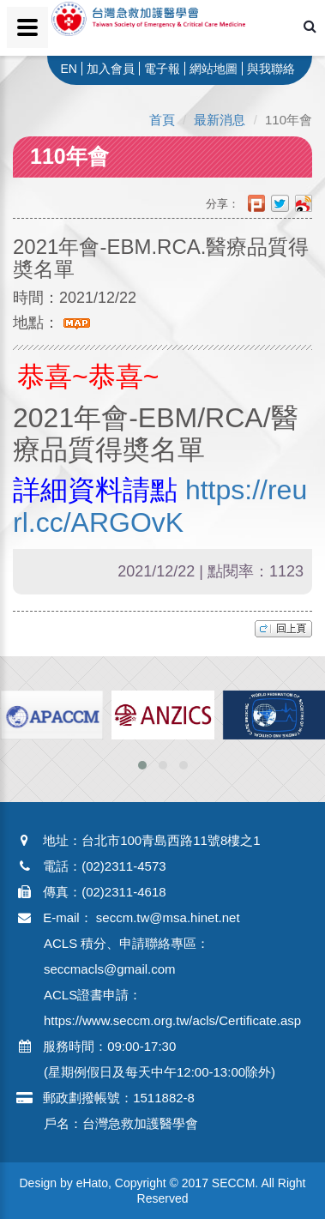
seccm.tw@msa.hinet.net (168, 917)
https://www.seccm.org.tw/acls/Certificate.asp (172, 1020)
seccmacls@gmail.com (110, 969)
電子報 (162, 68)
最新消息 (219, 119)
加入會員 (111, 68)
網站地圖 (214, 68)
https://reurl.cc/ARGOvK (160, 505)
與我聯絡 (271, 68)
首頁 (162, 119)
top (283, 628)
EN (68, 68)
